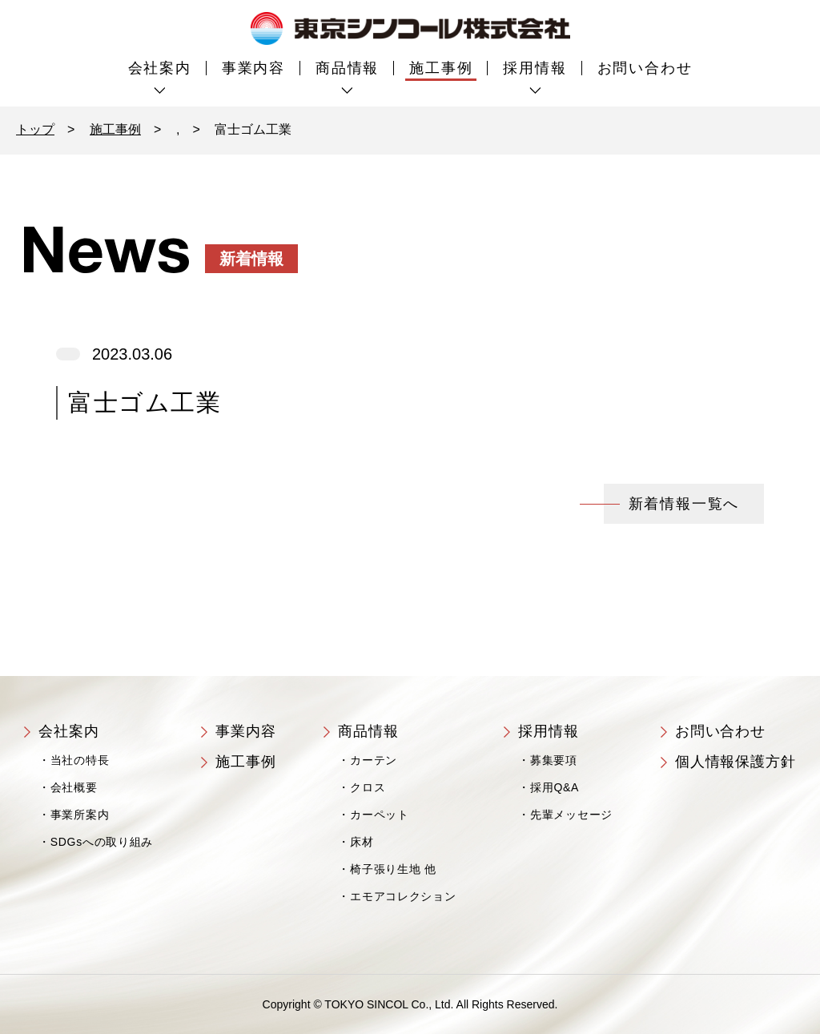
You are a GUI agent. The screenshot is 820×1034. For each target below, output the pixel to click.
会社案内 (159, 68)
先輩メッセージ (571, 814)
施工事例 (440, 68)
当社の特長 (80, 760)
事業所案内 (80, 814)
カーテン (373, 760)
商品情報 (347, 68)
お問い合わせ (645, 68)
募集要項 (553, 760)
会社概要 (74, 787)
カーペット (379, 814)
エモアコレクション (403, 896)
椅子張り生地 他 (393, 869)
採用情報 (534, 68)
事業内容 (253, 68)
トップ (35, 129)
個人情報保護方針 (735, 761)
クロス (367, 787)
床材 (361, 841)
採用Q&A (554, 787)
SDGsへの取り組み (101, 841)
